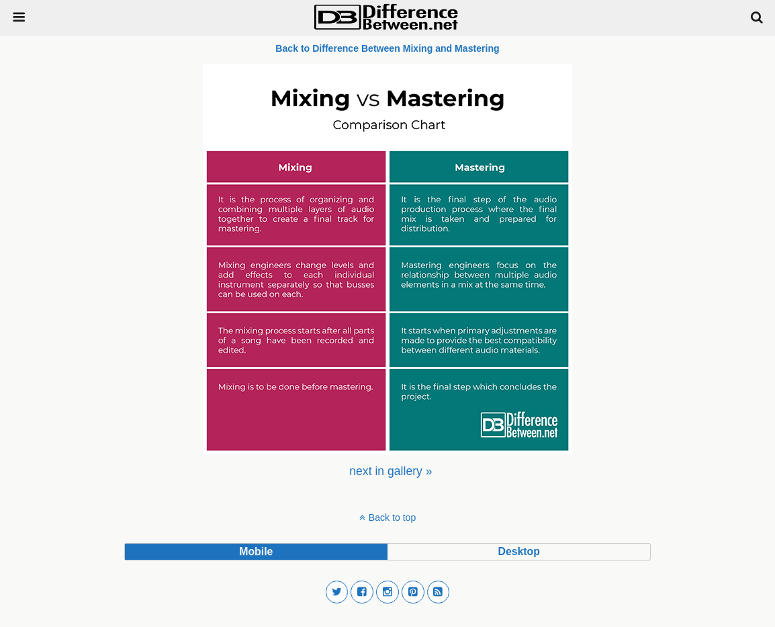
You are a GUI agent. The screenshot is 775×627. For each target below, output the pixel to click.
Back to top (392, 517)
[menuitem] (390, 471)
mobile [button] (256, 551)
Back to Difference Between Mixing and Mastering (387, 48)
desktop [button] (518, 551)
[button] (337, 592)
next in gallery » (390, 471)
